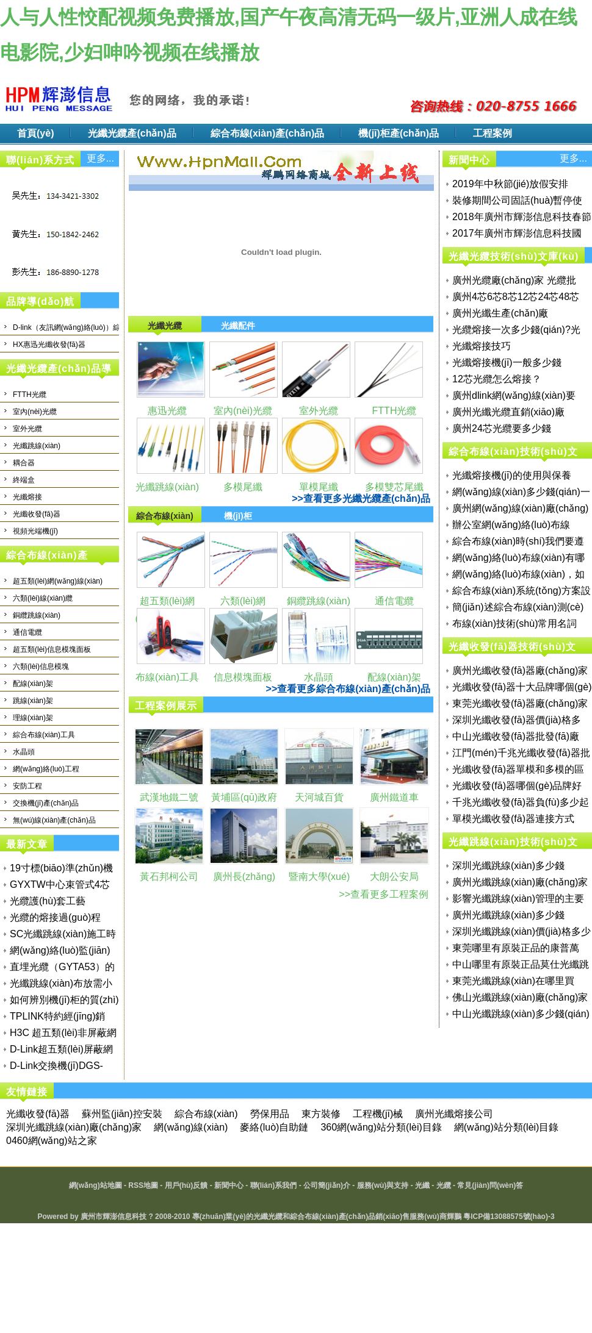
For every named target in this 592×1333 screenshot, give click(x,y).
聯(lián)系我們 (273, 1185)
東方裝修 (321, 1114)
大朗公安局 (394, 876)
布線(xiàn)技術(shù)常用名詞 (514, 623)
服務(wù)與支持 (383, 1185)
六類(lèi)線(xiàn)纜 (43, 598)
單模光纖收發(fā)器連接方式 (513, 818)
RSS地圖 (143, 1185)
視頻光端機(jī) (35, 531)
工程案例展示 (166, 706)
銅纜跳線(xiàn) (36, 615)
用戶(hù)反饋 (186, 1185)
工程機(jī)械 (378, 1114)
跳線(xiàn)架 (33, 700)
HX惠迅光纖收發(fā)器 (49, 344)
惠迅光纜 (167, 411)
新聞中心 (229, 1185)
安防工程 (27, 786)
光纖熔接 (27, 497)
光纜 (443, 1185)
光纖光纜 (268, 1216)
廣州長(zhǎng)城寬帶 (244, 885)
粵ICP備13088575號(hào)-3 (508, 1216)
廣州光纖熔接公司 (454, 1114)
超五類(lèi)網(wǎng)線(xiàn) (58, 581)
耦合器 (24, 463)
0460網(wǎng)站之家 (51, 1140)
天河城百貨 (319, 797)
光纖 (422, 1185)
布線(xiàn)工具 (167, 677)
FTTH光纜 (29, 394)
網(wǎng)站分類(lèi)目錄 (506, 1127)
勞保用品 (269, 1114)
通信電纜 (27, 632)
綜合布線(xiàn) (206, 1114)
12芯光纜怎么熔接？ (496, 379)
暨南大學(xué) (319, 876)
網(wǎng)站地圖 (95, 1185)
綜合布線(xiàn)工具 (44, 735)
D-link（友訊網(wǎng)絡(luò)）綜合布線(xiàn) (87, 327)
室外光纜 (27, 428)
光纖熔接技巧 (481, 346)
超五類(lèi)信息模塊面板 (52, 649)
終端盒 (24, 480)
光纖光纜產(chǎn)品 (132, 133)
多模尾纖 (242, 487)
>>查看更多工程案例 (383, 894)
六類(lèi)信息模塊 (41, 666)
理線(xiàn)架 (33, 717)
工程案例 (492, 133)
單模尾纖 (318, 487)
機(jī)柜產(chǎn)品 (398, 133)
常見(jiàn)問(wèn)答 (490, 1185)
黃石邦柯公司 (169, 876)
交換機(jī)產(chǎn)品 (46, 803)
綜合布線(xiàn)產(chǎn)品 (268, 133)
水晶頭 (24, 752)
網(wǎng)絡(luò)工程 (46, 769)
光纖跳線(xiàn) (36, 445)
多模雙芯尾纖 (394, 487)
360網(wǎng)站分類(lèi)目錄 (380, 1127)
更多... (100, 158)
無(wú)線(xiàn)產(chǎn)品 (54, 820)
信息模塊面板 (243, 677)
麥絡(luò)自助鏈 (274, 1127)
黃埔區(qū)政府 (244, 797)
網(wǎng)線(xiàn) (191, 1127)
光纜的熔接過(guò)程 (55, 917)
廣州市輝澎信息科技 (113, 1216)
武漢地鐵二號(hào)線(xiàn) (169, 806)
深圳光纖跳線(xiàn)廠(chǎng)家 (74, 1127)
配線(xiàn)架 (33, 683)
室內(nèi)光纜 (35, 411)
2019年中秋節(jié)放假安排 (510, 184)
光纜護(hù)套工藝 (47, 901)
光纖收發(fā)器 (36, 514)
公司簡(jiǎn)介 (326, 1185)
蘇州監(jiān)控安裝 (122, 1114)
